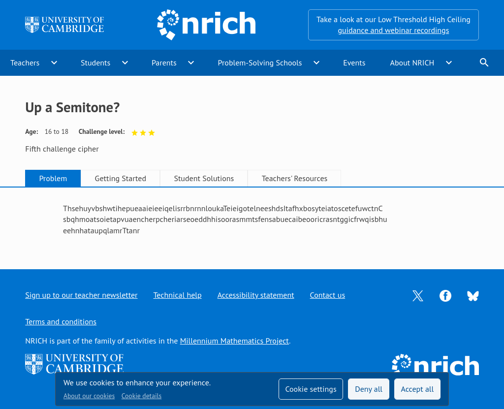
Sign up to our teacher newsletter (81, 295)
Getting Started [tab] (120, 178)
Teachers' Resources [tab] (295, 178)
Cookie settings (310, 389)
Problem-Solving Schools (260, 62)
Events (354, 62)
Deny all (368, 389)
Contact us (328, 295)
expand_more (54, 62)
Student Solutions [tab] (204, 178)
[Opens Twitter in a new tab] (418, 295)
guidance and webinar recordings (393, 30)
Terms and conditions (60, 321)
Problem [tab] (53, 178)
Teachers (24, 62)
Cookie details (141, 395)
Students (95, 62)
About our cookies (89, 395)
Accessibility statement (256, 295)
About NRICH (412, 62)
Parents (164, 62)
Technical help (178, 295)
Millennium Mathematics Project (234, 341)
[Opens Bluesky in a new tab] (473, 295)
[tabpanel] (252, 219)
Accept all (417, 389)
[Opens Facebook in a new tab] (445, 295)
